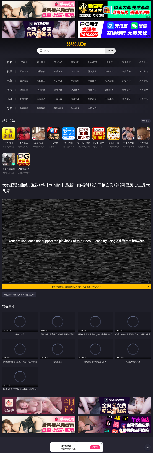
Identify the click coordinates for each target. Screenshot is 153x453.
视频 (9, 71)
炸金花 (109, 62)
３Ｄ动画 (75, 71)
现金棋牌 (126, 62)
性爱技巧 (143, 99)
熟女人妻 (92, 71)
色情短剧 (92, 108)
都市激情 (24, 99)
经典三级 (109, 80)
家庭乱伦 (41, 99)
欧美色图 (58, 89)
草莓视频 (41, 108)
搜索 (110, 50)
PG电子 (23, 62)
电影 (9, 80)
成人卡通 (58, 80)
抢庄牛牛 (143, 62)
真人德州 (41, 62)
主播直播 (126, 71)
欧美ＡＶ (58, 71)
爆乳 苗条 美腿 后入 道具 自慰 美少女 (19, 294)
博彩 (9, 62)
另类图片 (143, 89)
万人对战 (58, 62)
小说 (9, 99)
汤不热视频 (58, 108)
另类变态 (143, 80)
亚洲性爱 (24, 80)
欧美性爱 (75, 80)
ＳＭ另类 (143, 71)
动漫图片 (75, 89)
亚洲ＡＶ (24, 71)
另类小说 (109, 99)
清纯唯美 (109, 89)
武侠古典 (75, 99)
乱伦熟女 (126, 80)
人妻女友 (58, 99)
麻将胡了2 (92, 62)
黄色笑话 (126, 99)
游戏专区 (75, 62)
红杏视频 (75, 108)
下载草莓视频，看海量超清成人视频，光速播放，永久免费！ (100, 286)
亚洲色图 (41, 89)
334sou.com (76, 44)
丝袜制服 (109, 71)
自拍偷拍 (41, 71)
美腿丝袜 (92, 89)
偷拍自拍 (41, 80)
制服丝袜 (92, 80)
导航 (9, 108)
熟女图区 (126, 89)
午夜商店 (24, 108)
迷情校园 (92, 99)
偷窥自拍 (24, 89)
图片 (9, 90)
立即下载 (95, 447)
